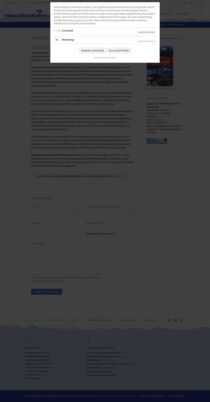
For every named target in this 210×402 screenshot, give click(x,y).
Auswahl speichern (92, 50)
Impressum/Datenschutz (105, 57)
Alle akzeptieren (119, 50)
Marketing (68, 39)
